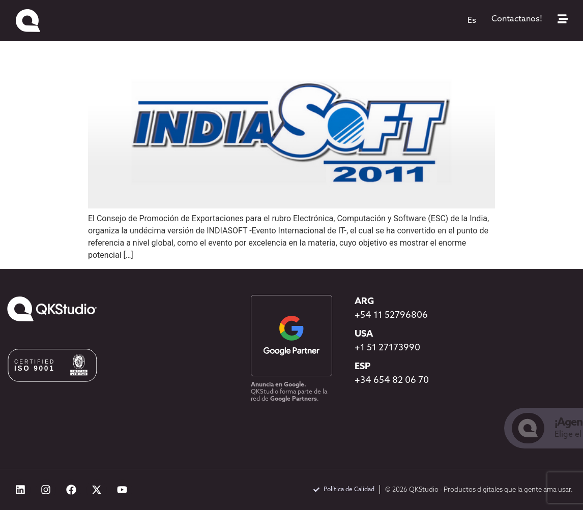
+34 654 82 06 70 (392, 380)
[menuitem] (472, 20)
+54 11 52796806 (391, 315)
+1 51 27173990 (387, 348)
